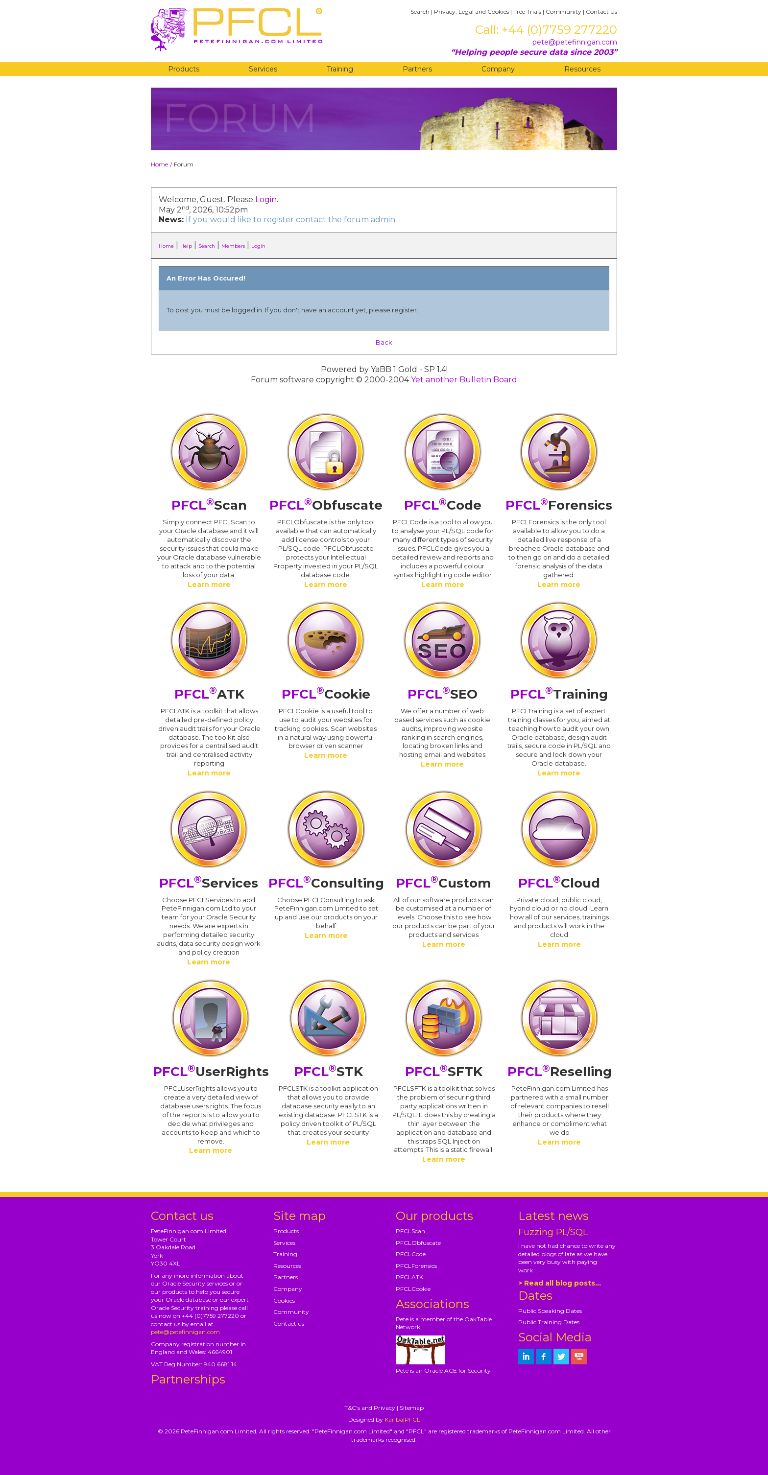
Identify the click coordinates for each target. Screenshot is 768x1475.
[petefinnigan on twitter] (561, 1356)
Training (340, 69)
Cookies (284, 1300)
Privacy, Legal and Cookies (471, 11)
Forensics (558, 505)
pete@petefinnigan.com (574, 42)
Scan (209, 505)
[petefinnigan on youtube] (579, 1356)
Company (498, 69)
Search (420, 11)
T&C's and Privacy (369, 1407)
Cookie (326, 694)
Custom (443, 883)
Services (263, 69)
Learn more (209, 584)
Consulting (326, 883)
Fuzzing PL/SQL (553, 1232)
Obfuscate (326, 505)
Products (183, 69)
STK (328, 1071)
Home (159, 164)
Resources (582, 69)
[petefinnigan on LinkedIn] (526, 1356)
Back (384, 342)
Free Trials (527, 11)
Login (266, 199)
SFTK (443, 1071)
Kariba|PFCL (402, 1419)
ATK (209, 694)
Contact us (288, 1323)
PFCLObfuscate (418, 1242)
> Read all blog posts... (559, 1283)
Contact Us (601, 11)
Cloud (559, 883)
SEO (443, 694)
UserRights (211, 1071)
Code (442, 505)
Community (563, 11)
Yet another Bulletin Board (464, 379)
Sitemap (412, 1407)
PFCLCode (411, 1254)
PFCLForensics (416, 1265)
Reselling (559, 1071)
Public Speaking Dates (550, 1310)
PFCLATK (409, 1277)
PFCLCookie (413, 1288)
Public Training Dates (548, 1322)
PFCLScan (410, 1231)
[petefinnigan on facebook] (544, 1356)
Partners (417, 69)
